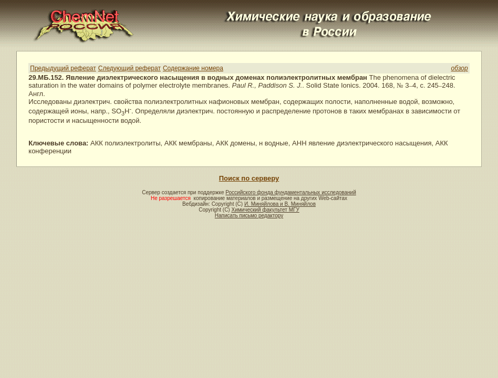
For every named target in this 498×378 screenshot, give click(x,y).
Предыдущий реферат (63, 68)
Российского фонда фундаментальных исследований (290, 192)
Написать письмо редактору (249, 215)
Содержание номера (193, 68)
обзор (459, 68)
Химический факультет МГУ (265, 210)
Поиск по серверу (249, 178)
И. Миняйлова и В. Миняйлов (280, 204)
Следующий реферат (129, 68)
